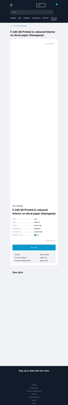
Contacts (34, 400)
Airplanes (26, 18)
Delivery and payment (34, 391)
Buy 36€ (34, 247)
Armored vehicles (54, 19)
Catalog (13, 18)
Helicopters (36, 18)
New (19, 18)
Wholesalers (34, 388)
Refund (34, 394)
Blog (33, 403)
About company (34, 397)
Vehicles (46, 18)
